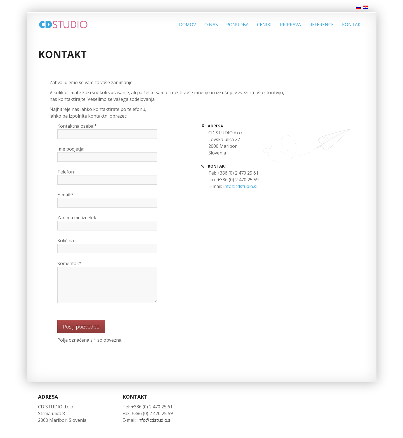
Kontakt (353, 25)
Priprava (290, 25)
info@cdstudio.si (240, 186)
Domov (187, 25)
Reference (321, 25)
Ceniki (264, 25)
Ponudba (237, 25)
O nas (211, 25)
